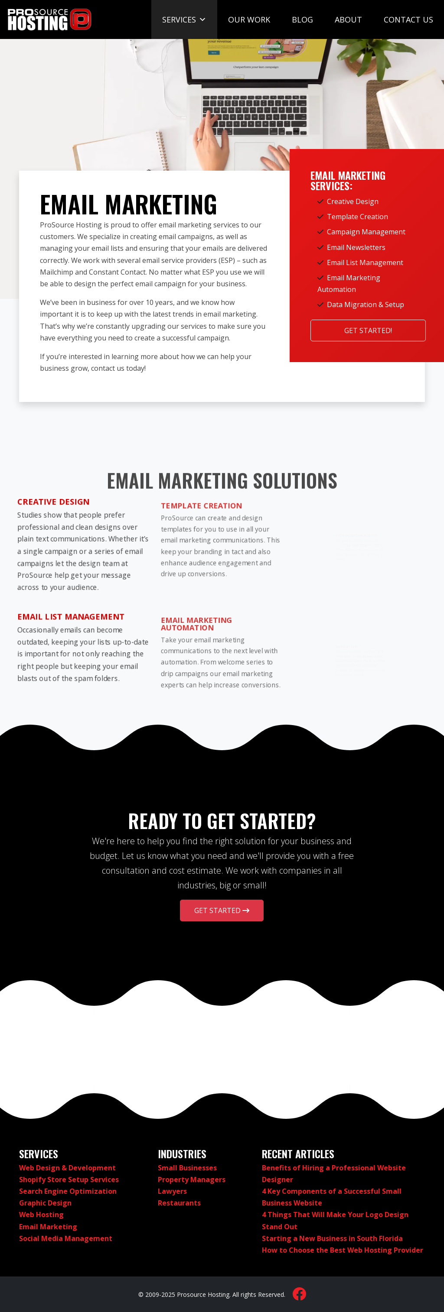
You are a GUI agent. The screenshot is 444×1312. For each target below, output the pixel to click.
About (348, 19)
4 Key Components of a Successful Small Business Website (332, 1197)
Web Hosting (41, 1214)
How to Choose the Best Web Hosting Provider (342, 1250)
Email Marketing (48, 1226)
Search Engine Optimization (68, 1191)
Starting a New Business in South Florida (332, 1238)
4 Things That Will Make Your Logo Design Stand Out (335, 1220)
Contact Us (408, 19)
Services (184, 19)
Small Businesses (187, 1168)
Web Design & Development (67, 1168)
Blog (302, 19)
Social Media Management (65, 1238)
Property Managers (191, 1179)
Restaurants (179, 1203)
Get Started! (368, 330)
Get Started (221, 910)
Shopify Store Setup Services (69, 1179)
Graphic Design (45, 1203)
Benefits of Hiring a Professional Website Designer (334, 1173)
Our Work (249, 19)
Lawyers (172, 1191)
